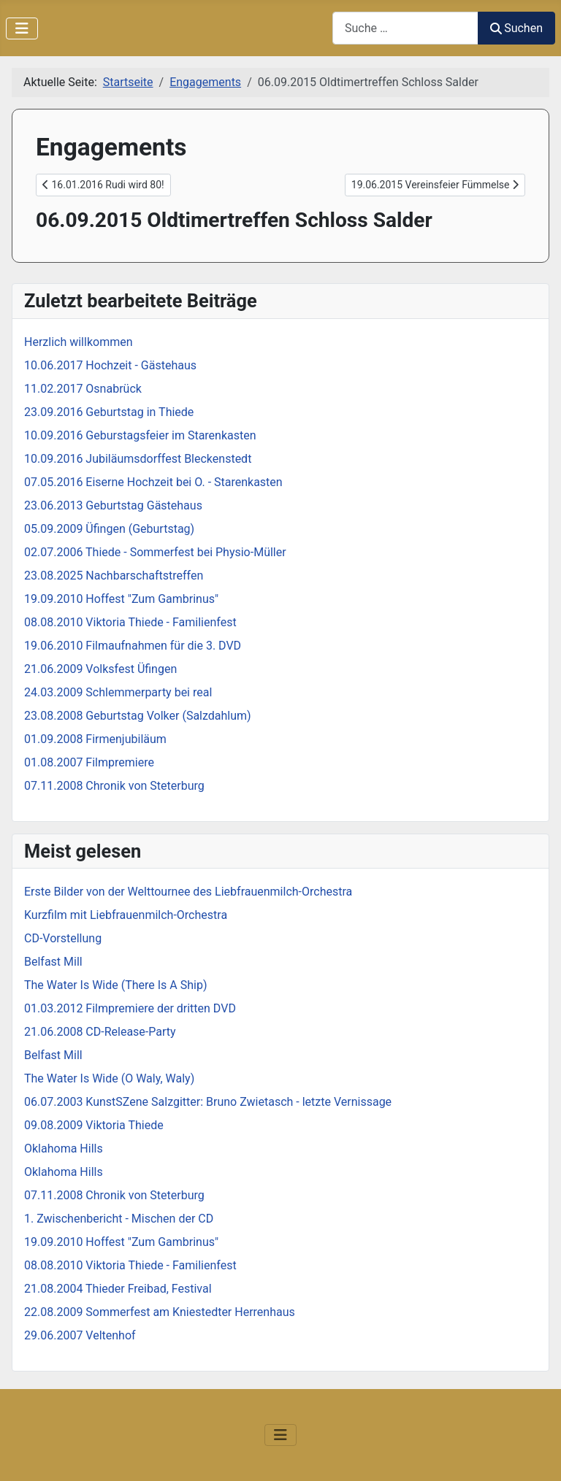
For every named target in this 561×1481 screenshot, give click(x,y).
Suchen (516, 28)
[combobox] (405, 28)
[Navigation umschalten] (22, 28)
